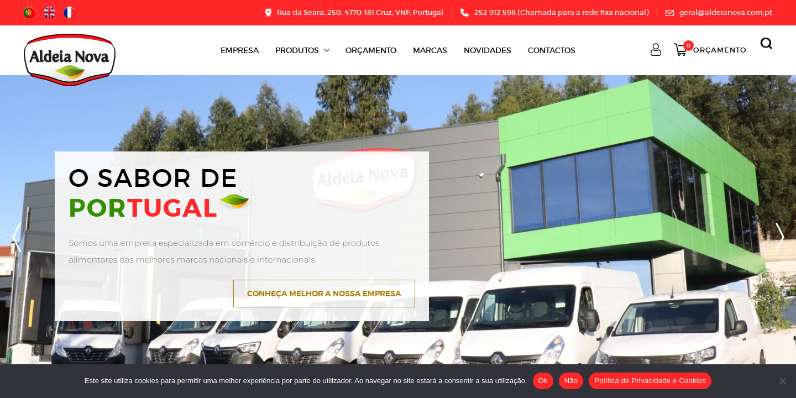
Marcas (430, 50)
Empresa (240, 50)
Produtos (297, 50)
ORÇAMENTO (370, 50)
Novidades (487, 50)
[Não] (782, 380)
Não (571, 380)
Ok (543, 380)
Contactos (551, 50)
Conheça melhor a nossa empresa (324, 293)
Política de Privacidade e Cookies (650, 380)
